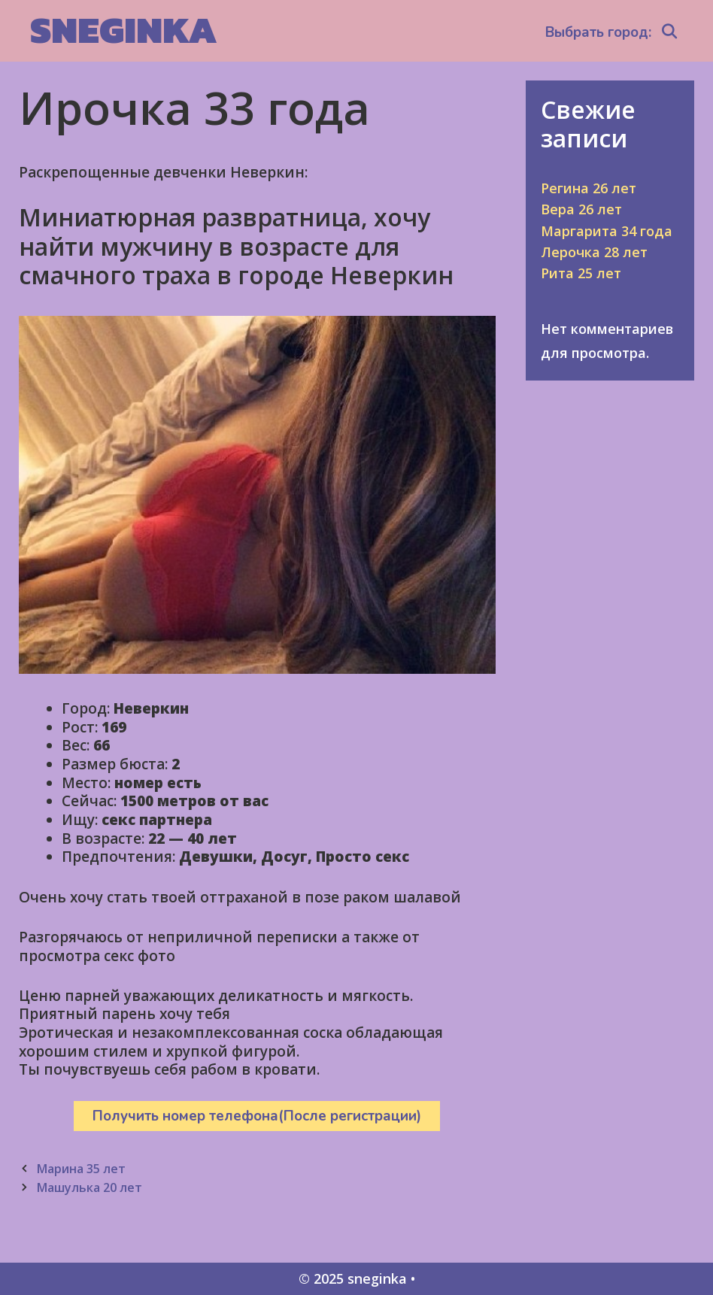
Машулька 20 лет (89, 1187)
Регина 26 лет (588, 188)
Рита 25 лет (581, 273)
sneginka (123, 30)
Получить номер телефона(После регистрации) (257, 1116)
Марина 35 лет (81, 1168)
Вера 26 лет (581, 209)
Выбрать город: (598, 32)
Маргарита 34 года (606, 231)
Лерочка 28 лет (594, 252)
